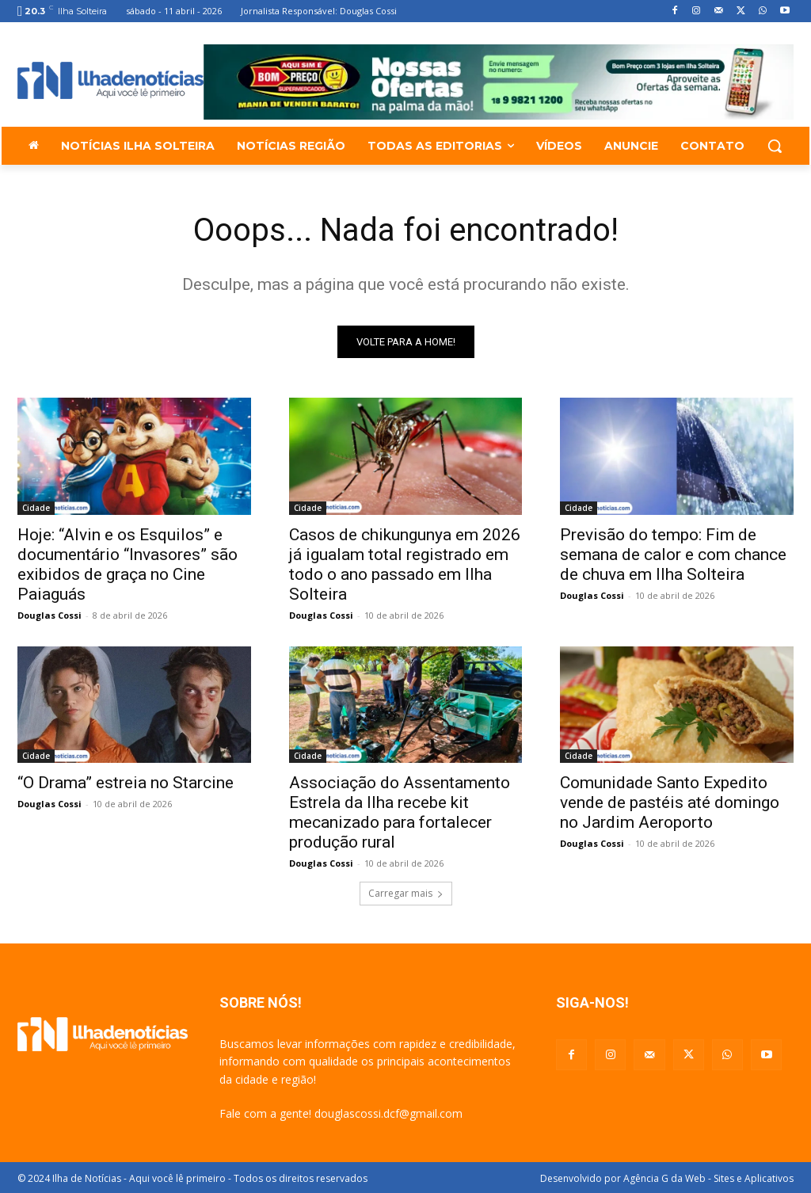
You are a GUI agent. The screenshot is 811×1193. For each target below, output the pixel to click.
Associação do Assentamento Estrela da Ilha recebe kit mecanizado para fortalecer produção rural (399, 812)
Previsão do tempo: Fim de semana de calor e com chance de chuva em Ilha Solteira (673, 554)
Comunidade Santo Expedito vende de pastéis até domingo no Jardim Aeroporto (669, 802)
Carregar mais (406, 893)
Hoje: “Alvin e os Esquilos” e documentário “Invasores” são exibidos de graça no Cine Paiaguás (127, 564)
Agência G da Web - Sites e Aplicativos (708, 1178)
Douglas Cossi (49, 615)
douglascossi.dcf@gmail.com (388, 1113)
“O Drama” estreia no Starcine (125, 782)
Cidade (36, 507)
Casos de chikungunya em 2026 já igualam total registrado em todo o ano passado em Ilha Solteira (404, 564)
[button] (775, 146)
